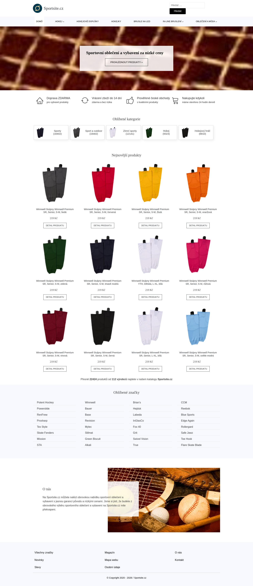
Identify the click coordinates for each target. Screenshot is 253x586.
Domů (39, 21)
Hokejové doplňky (88, 21)
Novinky (39, 560)
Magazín (110, 552)
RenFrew (42, 414)
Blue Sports (187, 414)
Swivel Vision (140, 439)
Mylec (88, 426)
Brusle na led (142, 21)
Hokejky (116, 21)
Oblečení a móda (205, 21)
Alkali (88, 445)
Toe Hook (186, 439)
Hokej (58, 21)
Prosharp (42, 420)
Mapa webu (111, 560)
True (135, 445)
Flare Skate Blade (191, 445)
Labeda (137, 414)
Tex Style (42, 426)
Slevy (38, 567)
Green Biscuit (93, 439)
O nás (178, 552)
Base (88, 414)
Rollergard (187, 426)
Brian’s (137, 402)
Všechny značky (44, 552)
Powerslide (43, 408)
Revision (90, 420)
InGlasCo (138, 420)
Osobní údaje (112, 567)
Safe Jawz (187, 432)
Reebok (185, 408)
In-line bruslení (172, 21)
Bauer (88, 408)
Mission (41, 439)
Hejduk (137, 408)
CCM (184, 402)
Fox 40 (137, 426)
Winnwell (90, 402)
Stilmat (89, 432)
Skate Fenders (45, 432)
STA (39, 445)
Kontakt (179, 560)
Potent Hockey (45, 402)
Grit (135, 432)
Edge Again (187, 420)
